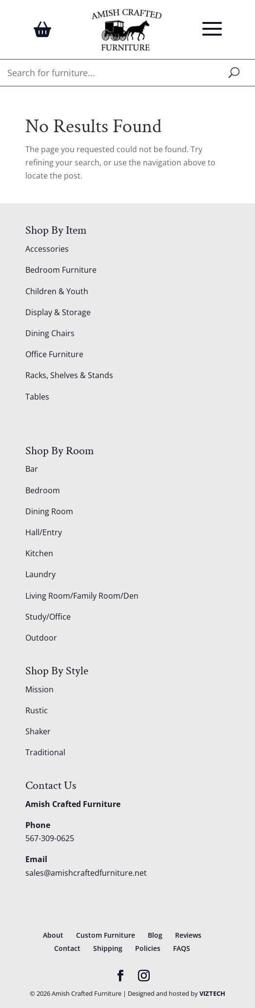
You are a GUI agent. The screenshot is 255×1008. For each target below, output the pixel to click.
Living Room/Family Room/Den (81, 595)
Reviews (188, 935)
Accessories (47, 248)
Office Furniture (54, 354)
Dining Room (49, 511)
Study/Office (48, 616)
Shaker (38, 731)
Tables (37, 396)
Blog (155, 935)
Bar (31, 469)
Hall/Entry (43, 532)
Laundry (40, 574)
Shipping (107, 948)
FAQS (181, 948)
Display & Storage (58, 312)
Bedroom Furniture (61, 269)
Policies (147, 948)
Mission (39, 689)
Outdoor (41, 637)
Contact (67, 948)
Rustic (36, 710)
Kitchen (39, 553)
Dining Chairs (50, 333)
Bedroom (42, 490)
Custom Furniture (105, 935)
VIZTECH (212, 993)
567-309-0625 (49, 838)
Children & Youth (56, 291)
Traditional (45, 752)
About (53, 935)
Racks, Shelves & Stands (69, 375)
